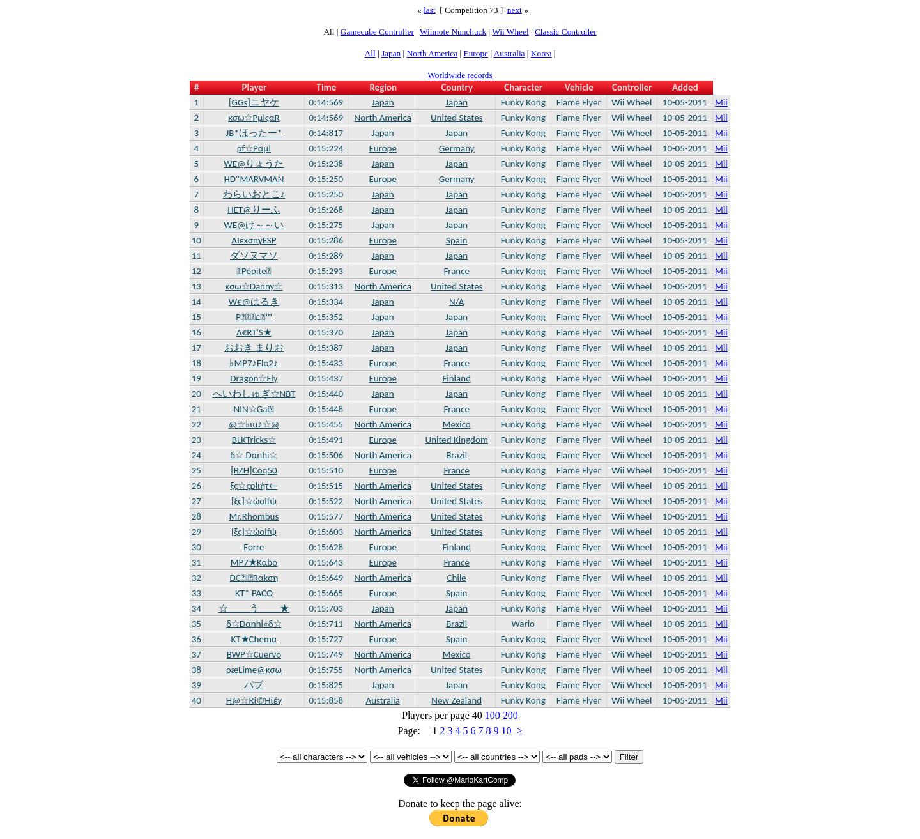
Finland (456, 378)
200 (510, 715)
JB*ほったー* (254, 133)
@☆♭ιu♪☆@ (254, 424)
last (430, 10)
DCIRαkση (254, 577)
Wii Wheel (510, 31)
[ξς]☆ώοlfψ (254, 501)
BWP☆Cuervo (254, 654)
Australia (509, 53)
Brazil (456, 455)
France (456, 271)
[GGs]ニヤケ (254, 102)
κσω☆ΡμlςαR (254, 117)
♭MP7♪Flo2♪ (253, 363)
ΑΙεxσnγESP (253, 240)
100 (492, 715)
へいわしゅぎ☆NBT (254, 393)
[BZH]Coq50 (254, 470)
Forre (253, 547)
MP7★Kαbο (254, 562)
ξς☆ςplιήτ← (254, 485)
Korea (541, 53)
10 (506, 730)
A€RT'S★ (254, 332)
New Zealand (456, 700)
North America (432, 53)
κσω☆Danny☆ (253, 286)
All (370, 53)
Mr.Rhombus (254, 516)
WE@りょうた (254, 163)
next (514, 10)
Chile (456, 577)
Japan (391, 53)
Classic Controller (566, 31)
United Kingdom (456, 439)
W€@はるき (254, 301)
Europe (476, 53)
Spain (456, 240)
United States (457, 117)
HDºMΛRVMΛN (254, 179)
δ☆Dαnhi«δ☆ (253, 623)
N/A (456, 301)
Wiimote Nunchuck (453, 31)
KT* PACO (254, 593)
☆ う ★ (254, 608)
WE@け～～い (254, 225)
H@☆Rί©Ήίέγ (254, 700)
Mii (721, 102)
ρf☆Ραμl (254, 148)
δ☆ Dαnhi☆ (253, 455)
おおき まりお (254, 347)
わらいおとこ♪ (254, 194)
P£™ (254, 317)
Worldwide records (459, 75)
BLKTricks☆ (254, 439)
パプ (253, 685)
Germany (457, 148)
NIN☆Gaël (254, 409)
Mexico (457, 424)
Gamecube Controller (377, 31)
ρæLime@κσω (254, 669)
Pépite (254, 271)
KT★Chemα (254, 639)
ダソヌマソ (254, 255)
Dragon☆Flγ (253, 378)
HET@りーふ (253, 209)
